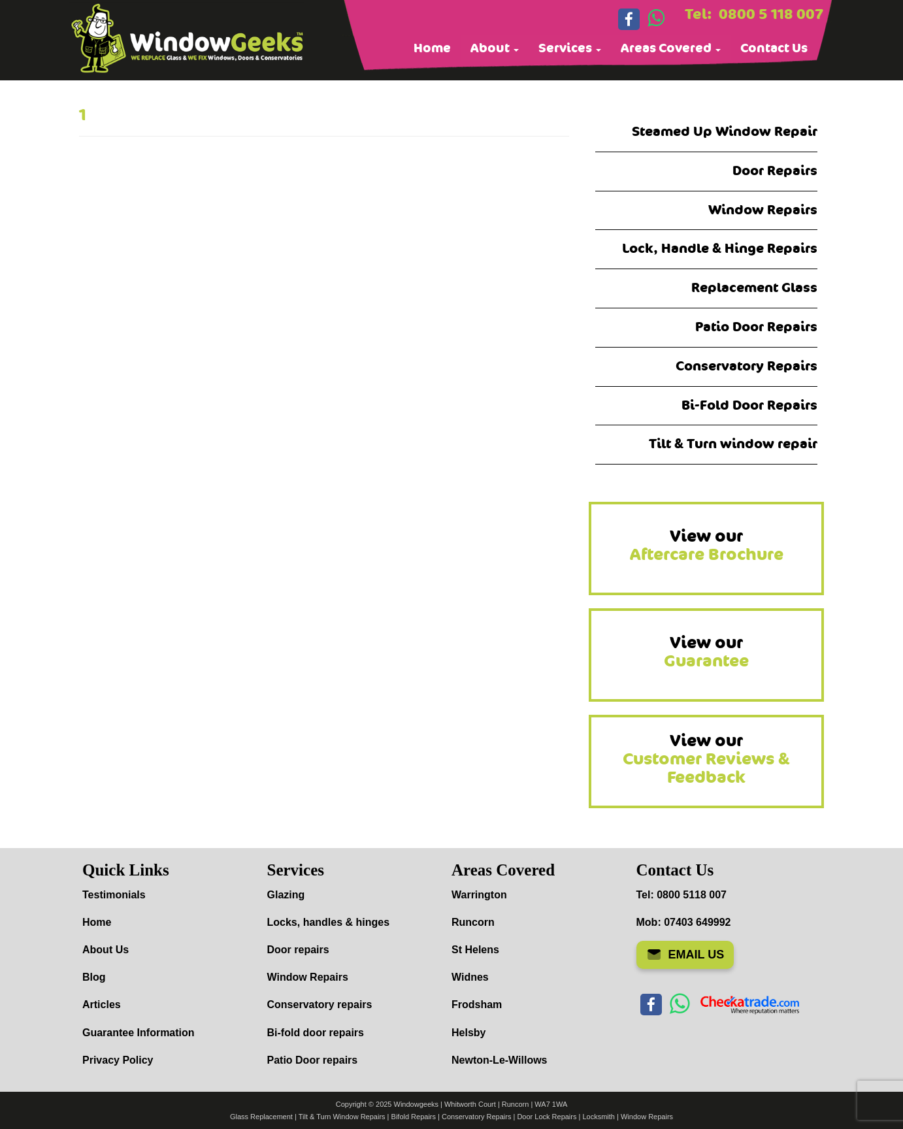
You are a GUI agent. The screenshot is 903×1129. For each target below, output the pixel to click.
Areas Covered (671, 48)
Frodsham (477, 1004)
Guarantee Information (138, 1032)
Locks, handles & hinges (328, 922)
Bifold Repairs (413, 1117)
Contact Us (774, 48)
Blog (94, 977)
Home (432, 48)
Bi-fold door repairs (315, 1032)
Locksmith (598, 1117)
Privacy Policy (118, 1060)
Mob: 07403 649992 (683, 922)
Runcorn (473, 922)
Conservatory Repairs (746, 366)
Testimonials (114, 894)
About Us (105, 949)
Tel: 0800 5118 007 (681, 894)
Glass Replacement (261, 1117)
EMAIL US (685, 954)
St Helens (475, 949)
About (494, 48)
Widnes (470, 977)
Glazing (286, 894)
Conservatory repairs (319, 1004)
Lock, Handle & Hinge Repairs (719, 248)
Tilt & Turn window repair (733, 444)
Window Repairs (762, 210)
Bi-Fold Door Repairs (749, 405)
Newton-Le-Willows (500, 1060)
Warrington (479, 894)
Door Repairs (774, 171)
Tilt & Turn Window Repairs (342, 1117)
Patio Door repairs (312, 1060)
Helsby (468, 1032)
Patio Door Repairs (756, 327)
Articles (101, 1004)
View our (706, 545)
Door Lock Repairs (546, 1117)
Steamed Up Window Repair (724, 131)
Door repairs (298, 949)
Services (569, 48)
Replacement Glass (754, 288)
